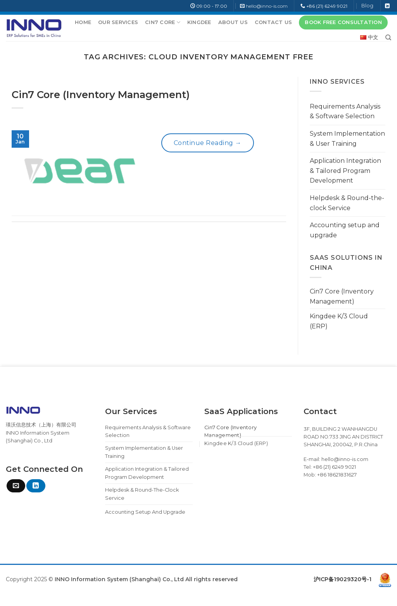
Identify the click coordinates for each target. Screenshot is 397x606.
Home (83, 22)
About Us (233, 22)
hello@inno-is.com (267, 6)
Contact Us (273, 22)
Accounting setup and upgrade (345, 230)
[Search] (388, 37)
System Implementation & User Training (347, 138)
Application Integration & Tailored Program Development (345, 170)
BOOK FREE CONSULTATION (343, 22)
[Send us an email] (16, 485)
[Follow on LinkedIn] (387, 6)
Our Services (118, 22)
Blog (367, 6)
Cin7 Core (162, 22)
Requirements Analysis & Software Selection (345, 111)
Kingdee (199, 22)
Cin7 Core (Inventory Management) (101, 94)
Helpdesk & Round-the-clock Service (347, 203)
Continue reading (208, 143)
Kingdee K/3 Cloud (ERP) (339, 321)
